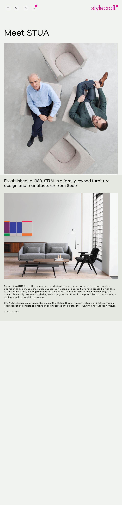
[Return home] (105, 8)
